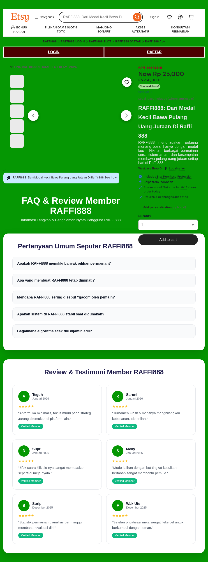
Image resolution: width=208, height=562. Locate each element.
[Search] (137, 17)
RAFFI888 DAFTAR (128, 41)
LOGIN (54, 52)
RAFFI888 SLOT (100, 41)
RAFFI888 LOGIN (73, 41)
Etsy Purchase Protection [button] (174, 176)
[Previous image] (33, 115)
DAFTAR (154, 52)
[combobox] (95, 17)
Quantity (144, 216)
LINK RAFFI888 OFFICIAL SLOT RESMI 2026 (45, 67)
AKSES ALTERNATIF (140, 29)
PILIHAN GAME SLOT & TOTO (61, 29)
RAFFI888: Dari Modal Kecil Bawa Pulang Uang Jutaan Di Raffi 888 (166, 122)
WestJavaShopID (150, 168)
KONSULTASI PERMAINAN (180, 29)
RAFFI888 (50, 41)
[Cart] (191, 17)
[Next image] (126, 115)
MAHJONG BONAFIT (104, 29)
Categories (44, 17)
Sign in (154, 17)
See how (110, 177)
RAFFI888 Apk (155, 41)
